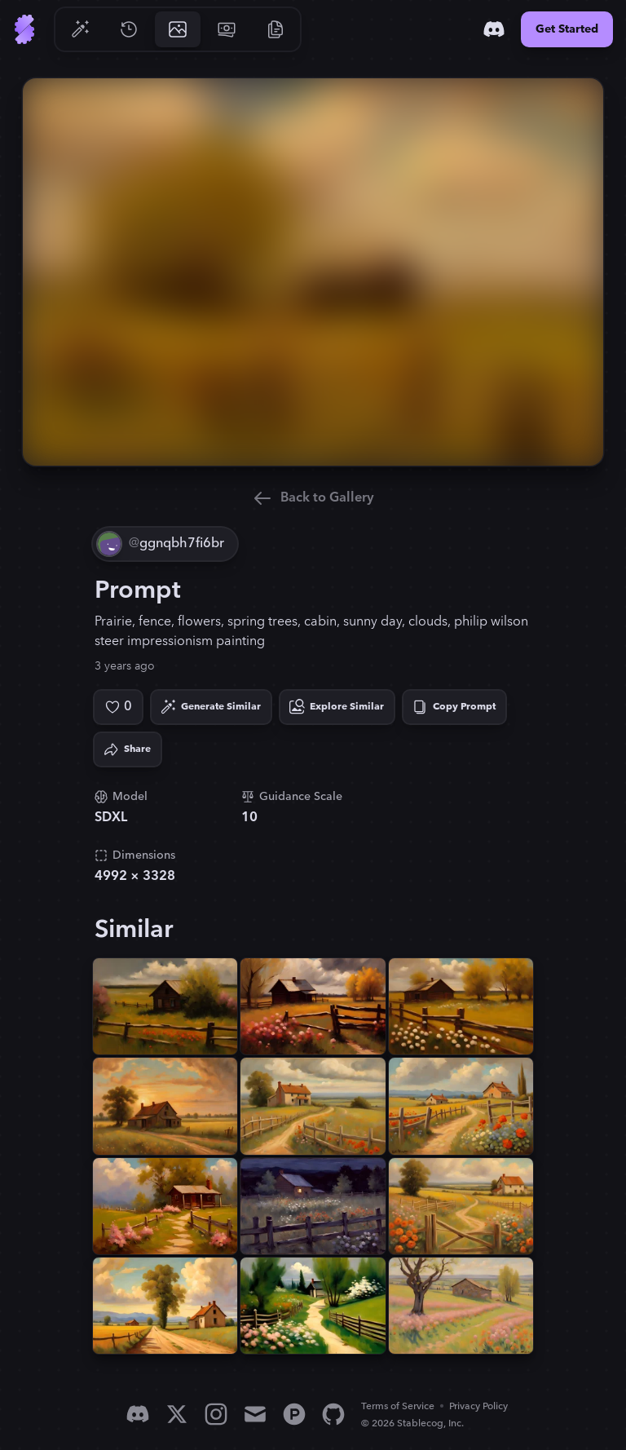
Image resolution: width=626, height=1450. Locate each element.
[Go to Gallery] (177, 29)
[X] (176, 1414)
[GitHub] (333, 1414)
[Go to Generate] (79, 29)
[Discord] (494, 29)
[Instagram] (216, 1414)
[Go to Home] (24, 29)
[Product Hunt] (294, 1414)
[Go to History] (128, 29)
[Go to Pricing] (226, 29)
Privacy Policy (478, 1406)
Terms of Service (397, 1406)
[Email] (255, 1414)
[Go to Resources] (275, 29)
